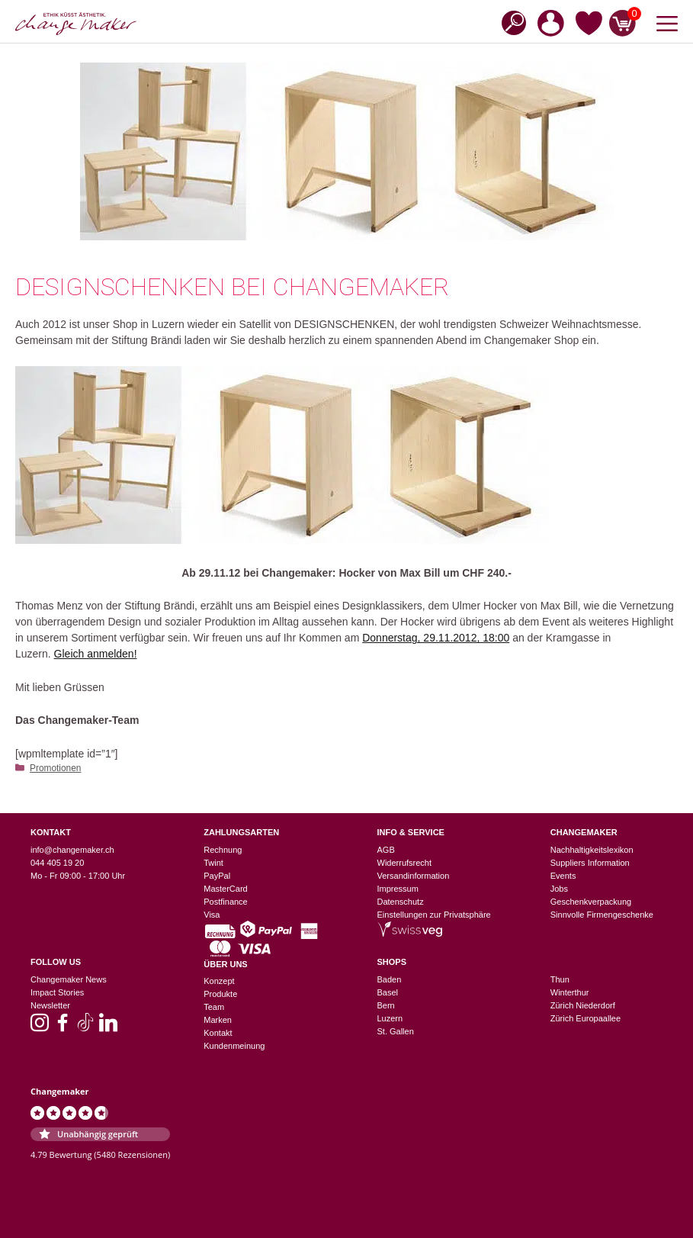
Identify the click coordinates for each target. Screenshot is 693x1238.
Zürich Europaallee (585, 1018)
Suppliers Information (590, 862)
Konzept (219, 981)
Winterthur (569, 992)
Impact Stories (57, 992)
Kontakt (218, 1032)
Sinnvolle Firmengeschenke (601, 914)
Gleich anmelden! (95, 654)
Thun (559, 979)
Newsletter (50, 1005)
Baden (389, 979)
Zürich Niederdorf (582, 1005)
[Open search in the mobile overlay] (509, 22)
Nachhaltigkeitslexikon (592, 849)
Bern (386, 1005)
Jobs (559, 888)
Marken (218, 1019)
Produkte (220, 993)
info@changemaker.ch (72, 849)
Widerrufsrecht (404, 862)
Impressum (398, 888)
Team (214, 1006)
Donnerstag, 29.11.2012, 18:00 (435, 638)
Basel (388, 992)
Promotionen (55, 768)
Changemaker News (68, 979)
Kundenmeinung (234, 1045)
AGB (386, 849)
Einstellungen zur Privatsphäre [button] (434, 914)
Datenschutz (400, 901)
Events (563, 875)
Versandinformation (413, 875)
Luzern (390, 1018)
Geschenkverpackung (590, 901)
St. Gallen (395, 1031)
